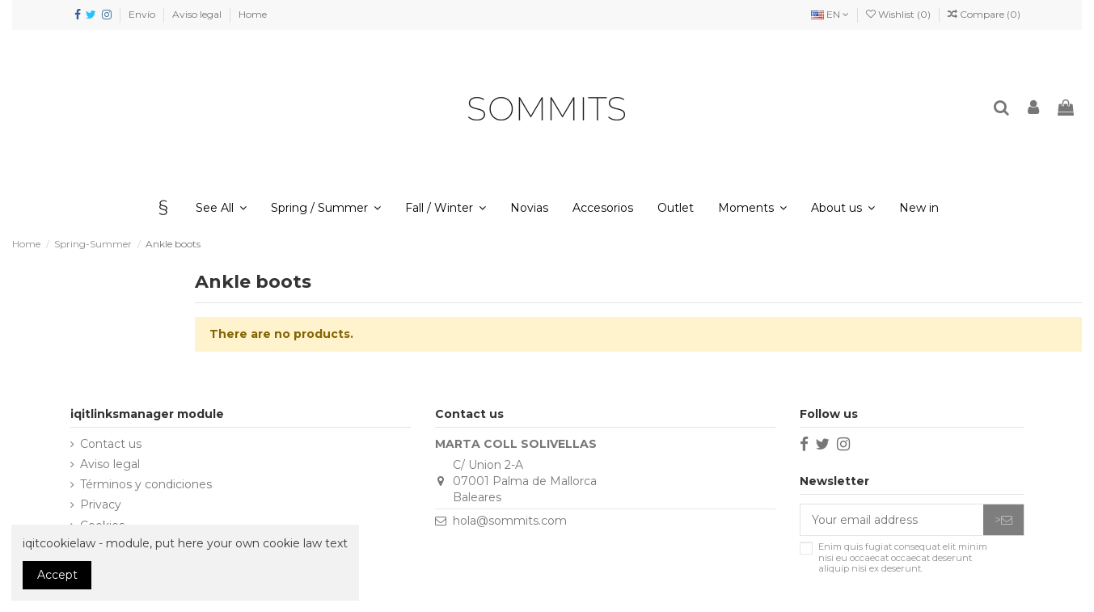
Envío (143, 14)
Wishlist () (899, 14)
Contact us (111, 444)
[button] (843, 208)
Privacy (100, 504)
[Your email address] (891, 519)
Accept (57, 575)
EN (830, 14)
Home (253, 14)
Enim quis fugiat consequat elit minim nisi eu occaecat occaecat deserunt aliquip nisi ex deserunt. (902, 558)
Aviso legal (198, 14)
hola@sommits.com (510, 520)
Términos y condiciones (146, 484)
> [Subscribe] (1003, 520)
